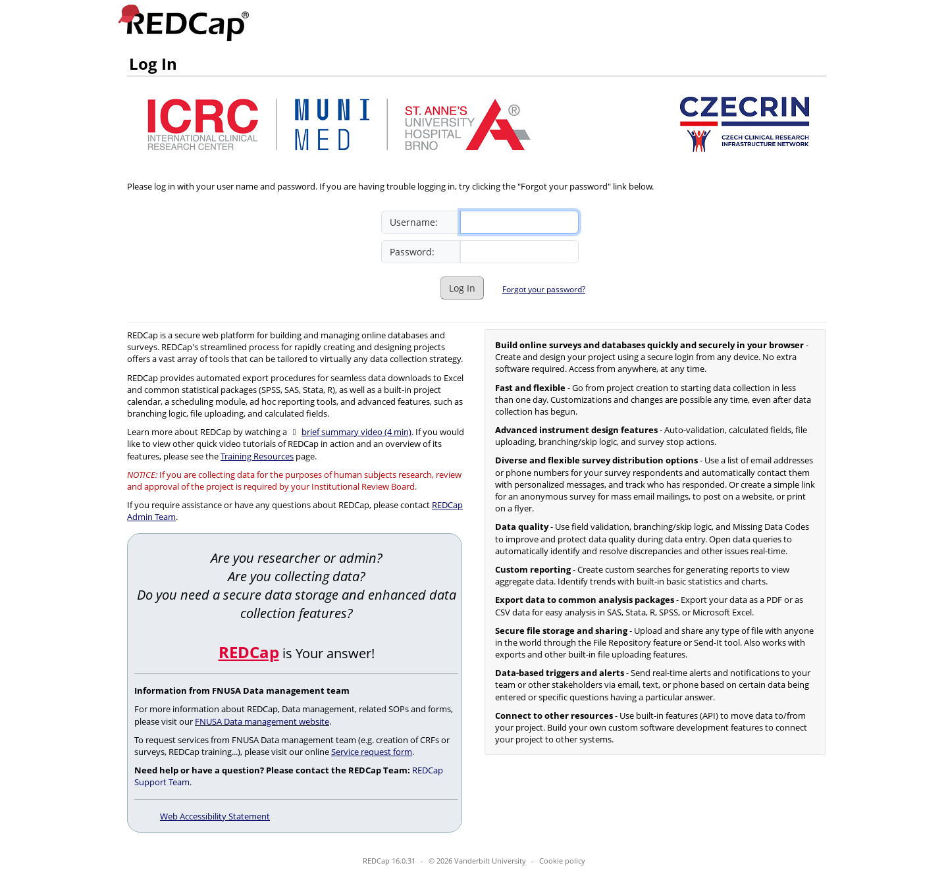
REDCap (249, 652)
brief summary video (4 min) (356, 432)
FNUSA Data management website (262, 721)
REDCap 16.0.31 (389, 861)
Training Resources (257, 456)
